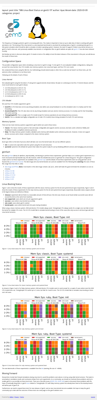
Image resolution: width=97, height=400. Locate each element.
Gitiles (11, 397)
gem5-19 (76, 49)
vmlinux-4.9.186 (9, 173)
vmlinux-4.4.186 (9, 171)
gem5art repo (41, 160)
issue (28, 383)
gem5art (10, 156)
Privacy (16, 397)
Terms (22, 397)
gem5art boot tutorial (16, 162)
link (43, 368)
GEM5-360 (61, 381)
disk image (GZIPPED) (11, 167)
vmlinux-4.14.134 (10, 175)
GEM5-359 (53, 381)
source (93, 397)
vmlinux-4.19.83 (9, 177)
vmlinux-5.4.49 (9, 179)
